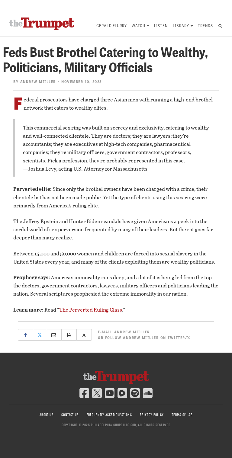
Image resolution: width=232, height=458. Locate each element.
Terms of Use (182, 414)
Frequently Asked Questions (109, 414)
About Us (46, 414)
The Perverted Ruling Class (90, 309)
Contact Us (70, 414)
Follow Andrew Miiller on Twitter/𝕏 (148, 337)
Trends (205, 25)
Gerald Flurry (111, 25)
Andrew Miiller (38, 81)
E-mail (124, 332)
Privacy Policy (152, 414)
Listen (161, 25)
